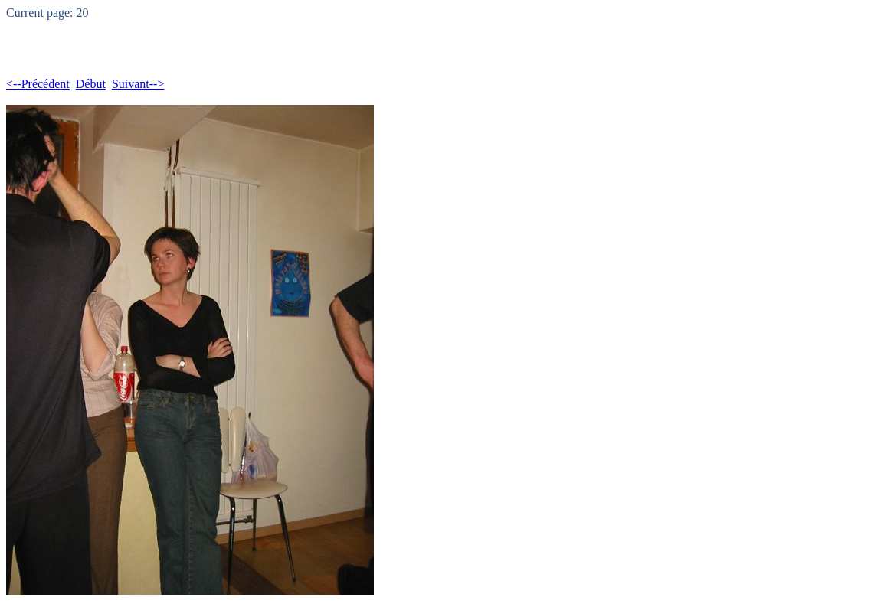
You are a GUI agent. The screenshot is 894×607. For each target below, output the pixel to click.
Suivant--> (138, 83)
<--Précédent (38, 83)
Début (91, 83)
